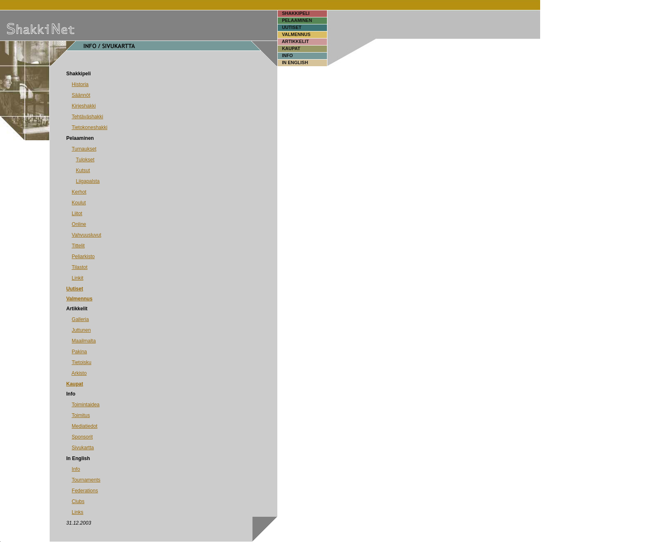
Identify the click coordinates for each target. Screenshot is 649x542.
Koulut (79, 203)
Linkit (77, 278)
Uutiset (74, 289)
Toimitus (81, 415)
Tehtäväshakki (87, 117)
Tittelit (78, 246)
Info (76, 469)
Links (77, 512)
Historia (80, 84)
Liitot (77, 213)
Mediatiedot (84, 426)
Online (79, 224)
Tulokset (85, 160)
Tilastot (79, 267)
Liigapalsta (87, 181)
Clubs (78, 501)
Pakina (79, 352)
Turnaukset (84, 149)
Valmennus (79, 299)
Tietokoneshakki (89, 127)
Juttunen (81, 330)
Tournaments (86, 480)
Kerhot (79, 192)
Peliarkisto (83, 256)
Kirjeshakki (84, 106)
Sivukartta (83, 448)
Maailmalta (84, 341)
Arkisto (79, 373)
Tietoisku (81, 362)
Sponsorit (82, 437)
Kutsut (83, 170)
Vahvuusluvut (86, 235)
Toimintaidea (85, 405)
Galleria (80, 319)
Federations (85, 491)
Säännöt (81, 95)
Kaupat (74, 384)
